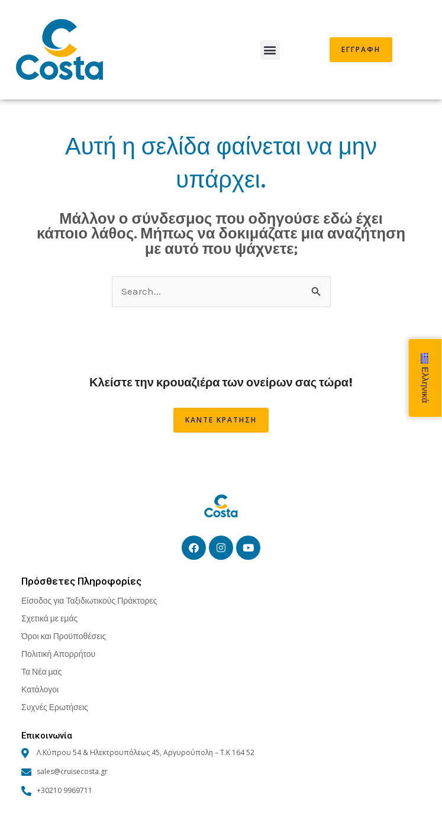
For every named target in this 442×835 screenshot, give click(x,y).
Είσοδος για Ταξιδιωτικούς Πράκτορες (89, 600)
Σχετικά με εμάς (49, 618)
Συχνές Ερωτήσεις (54, 707)
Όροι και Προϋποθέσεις (63, 636)
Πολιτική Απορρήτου (58, 654)
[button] (270, 50)
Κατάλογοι (40, 689)
